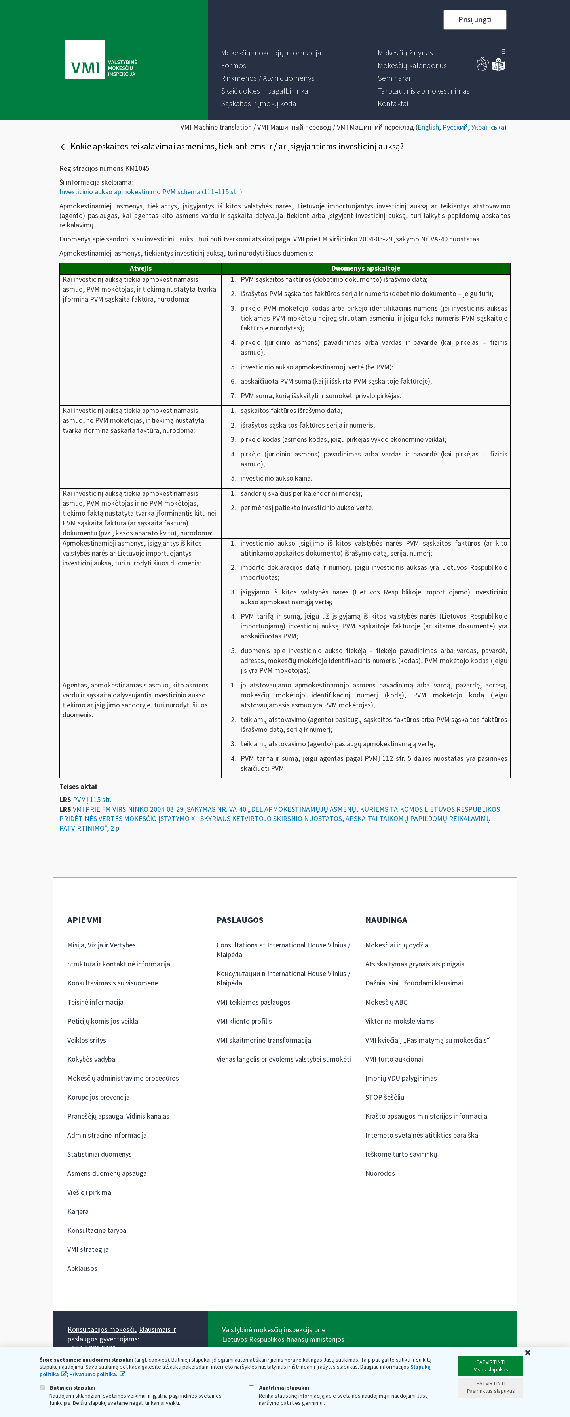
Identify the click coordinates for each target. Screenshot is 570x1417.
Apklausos (82, 1269)
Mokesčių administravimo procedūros (123, 1078)
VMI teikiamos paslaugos (254, 1002)
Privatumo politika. (93, 1375)
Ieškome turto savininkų (401, 1154)
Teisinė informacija (95, 1002)
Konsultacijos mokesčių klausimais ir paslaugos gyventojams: (122, 1334)
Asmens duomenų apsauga (107, 1173)
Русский (455, 127)
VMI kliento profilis (244, 1021)
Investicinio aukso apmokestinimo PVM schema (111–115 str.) (150, 192)
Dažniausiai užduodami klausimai (414, 983)
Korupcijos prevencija (98, 1097)
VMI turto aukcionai (394, 1059)
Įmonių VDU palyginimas (401, 1078)
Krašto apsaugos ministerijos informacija (426, 1116)
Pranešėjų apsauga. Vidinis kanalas (118, 1116)
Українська (487, 127)
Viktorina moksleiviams (399, 1021)
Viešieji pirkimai (90, 1192)
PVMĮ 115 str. (92, 800)
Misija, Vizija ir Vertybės (101, 945)
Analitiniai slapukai (279, 1388)
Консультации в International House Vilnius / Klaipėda (283, 978)
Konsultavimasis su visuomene (112, 983)
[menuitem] (271, 53)
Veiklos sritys (86, 1040)
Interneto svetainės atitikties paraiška (421, 1135)
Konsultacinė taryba (96, 1231)
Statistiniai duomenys (99, 1154)
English (428, 127)
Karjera (78, 1211)
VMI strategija (88, 1250)
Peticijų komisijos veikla (102, 1021)
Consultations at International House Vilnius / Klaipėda (283, 950)
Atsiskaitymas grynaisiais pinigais (414, 964)
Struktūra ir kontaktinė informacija (118, 964)
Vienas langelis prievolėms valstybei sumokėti (284, 1059)
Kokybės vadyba (91, 1059)
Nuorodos (380, 1173)
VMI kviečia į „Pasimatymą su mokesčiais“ (427, 1040)
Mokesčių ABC (386, 1002)
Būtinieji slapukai (67, 1388)
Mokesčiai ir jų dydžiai (397, 945)
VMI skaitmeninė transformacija (264, 1040)
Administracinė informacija (107, 1135)
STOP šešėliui (385, 1097)
